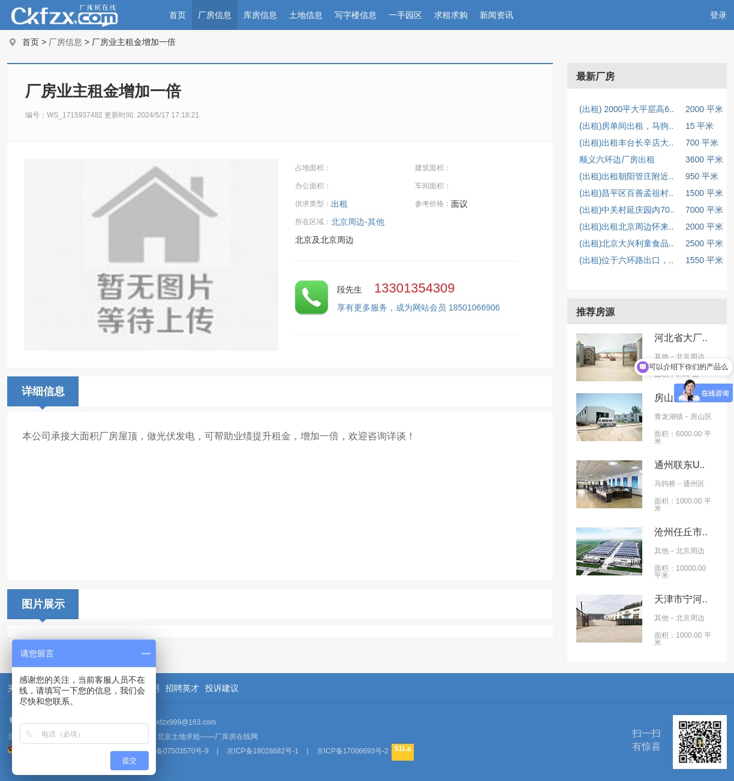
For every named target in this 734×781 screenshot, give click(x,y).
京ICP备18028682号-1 (263, 751)
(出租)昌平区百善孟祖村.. (626, 193)
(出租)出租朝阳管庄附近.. (626, 176)
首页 (177, 15)
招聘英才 (182, 688)
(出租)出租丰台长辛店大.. (626, 142)
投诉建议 (222, 688)
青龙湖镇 (668, 416)
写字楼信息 (356, 15)
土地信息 (306, 15)
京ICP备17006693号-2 (353, 751)
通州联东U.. (679, 465)
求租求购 (451, 15)
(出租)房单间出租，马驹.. (626, 126)
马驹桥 (665, 484)
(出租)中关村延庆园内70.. (627, 210)
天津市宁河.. (681, 599)
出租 (340, 204)
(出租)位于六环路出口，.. (626, 260)
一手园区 (405, 15)
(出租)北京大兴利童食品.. (626, 243)
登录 (718, 15)
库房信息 (260, 15)
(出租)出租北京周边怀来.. (626, 226)
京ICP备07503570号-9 (173, 751)
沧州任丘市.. (681, 532)
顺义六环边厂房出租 (617, 159)
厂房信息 (214, 15)
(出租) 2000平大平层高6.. (626, 109)
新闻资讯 (496, 15)
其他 (661, 356)
